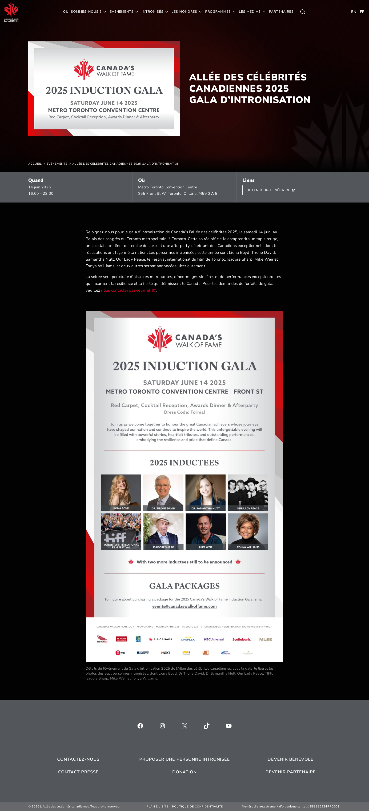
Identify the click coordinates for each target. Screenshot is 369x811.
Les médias (250, 11)
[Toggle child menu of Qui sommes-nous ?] (302, 12)
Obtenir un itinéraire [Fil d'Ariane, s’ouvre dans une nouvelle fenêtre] (270, 190)
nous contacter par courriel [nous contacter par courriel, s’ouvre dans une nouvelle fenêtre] (128, 290)
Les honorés (184, 11)
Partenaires (281, 11)
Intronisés (153, 11)
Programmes (218, 11)
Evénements (122, 11)
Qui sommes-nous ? (82, 11)
